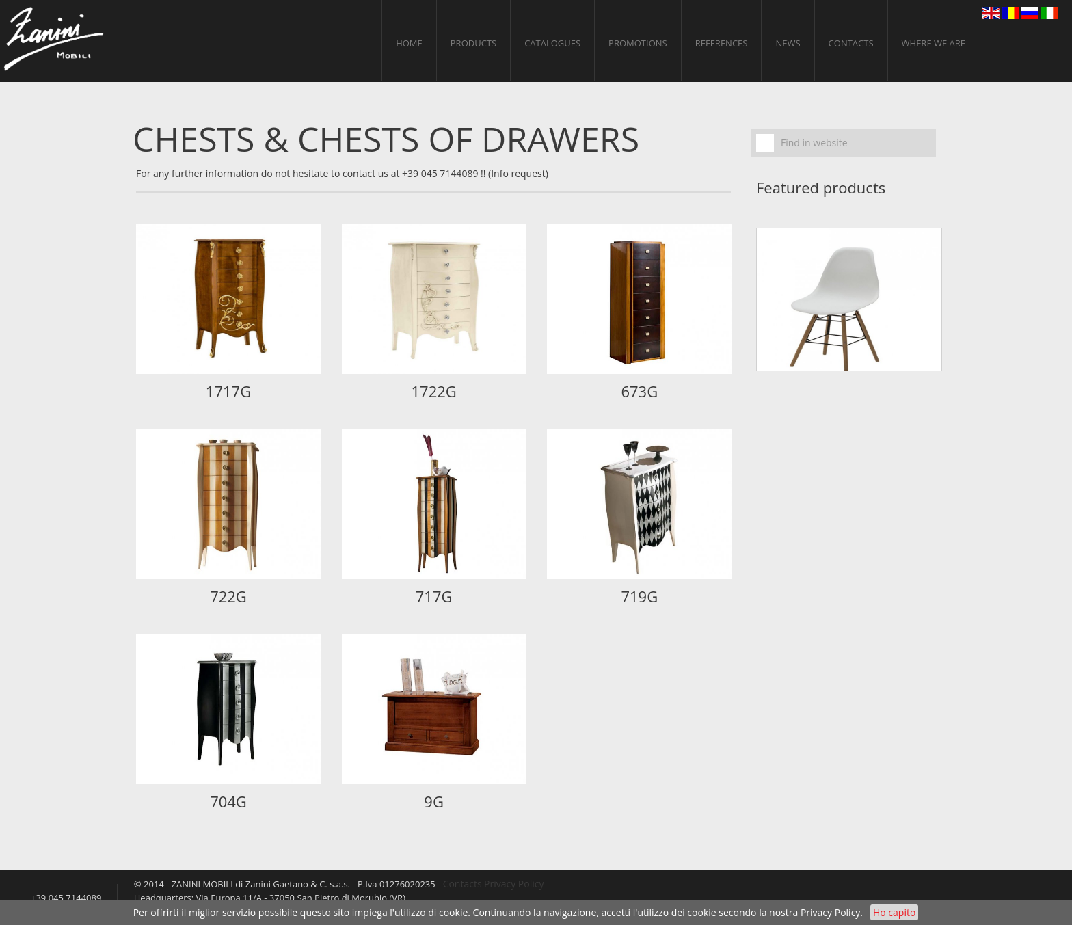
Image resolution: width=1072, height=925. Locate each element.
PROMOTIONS (637, 43)
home (409, 43)
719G (639, 596)
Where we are (934, 43)
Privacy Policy (830, 912)
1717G (228, 391)
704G (228, 801)
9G (434, 801)
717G (434, 596)
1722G (433, 391)
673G (639, 391)
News (787, 43)
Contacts (851, 43)
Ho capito (894, 912)
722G (228, 596)
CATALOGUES (552, 43)
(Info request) (518, 173)
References (721, 43)
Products (473, 43)
